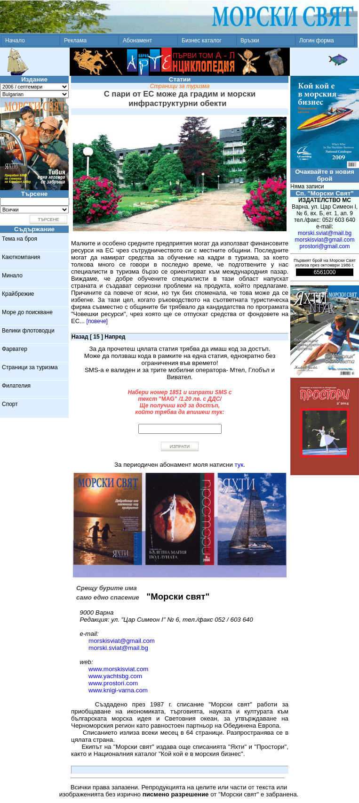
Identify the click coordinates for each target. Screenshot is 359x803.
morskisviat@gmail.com (121, 640)
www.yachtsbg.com (115, 676)
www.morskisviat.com (118, 669)
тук (239, 464)
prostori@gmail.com (325, 246)
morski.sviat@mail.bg (118, 647)
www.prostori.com (113, 683)
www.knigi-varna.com (118, 690)
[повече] (97, 321)
